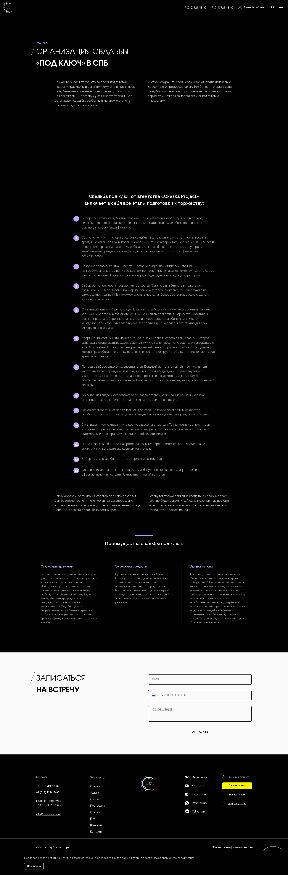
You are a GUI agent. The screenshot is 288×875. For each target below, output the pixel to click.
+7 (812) (194, 8)
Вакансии (96, 825)
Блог (93, 818)
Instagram (199, 794)
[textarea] (200, 714)
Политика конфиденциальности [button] (233, 847)
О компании (97, 786)
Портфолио (97, 805)
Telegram (198, 811)
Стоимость (97, 799)
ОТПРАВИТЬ (200, 731)
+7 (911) (221, 8)
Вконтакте (199, 777)
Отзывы (95, 812)
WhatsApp (199, 803)
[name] (200, 679)
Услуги (94, 792)
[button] (237, 785)
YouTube (198, 786)
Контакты (96, 831)
